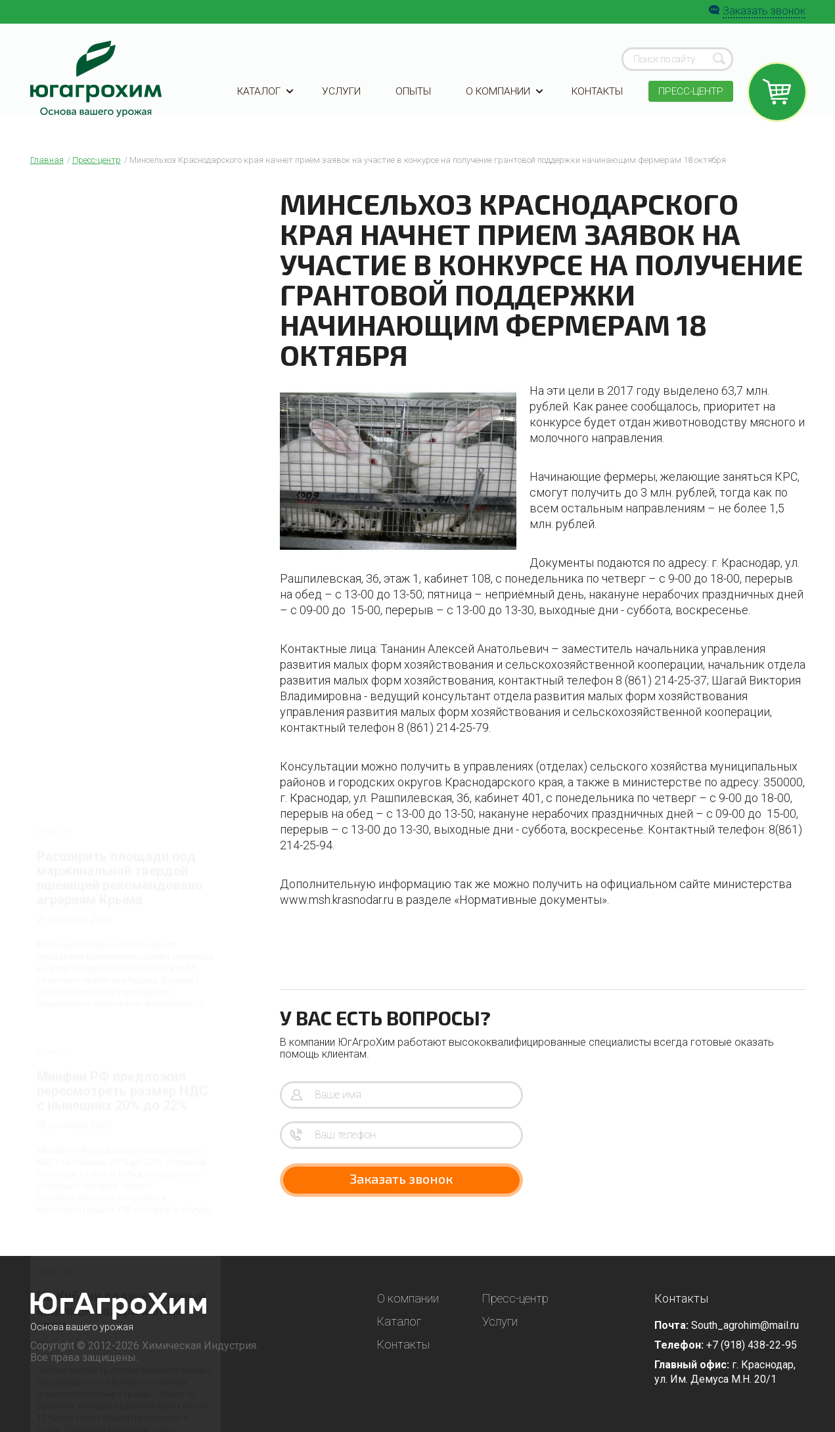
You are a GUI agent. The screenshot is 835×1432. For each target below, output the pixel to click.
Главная (47, 160)
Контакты (594, 100)
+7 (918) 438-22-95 (751, 1345)
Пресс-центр (689, 100)
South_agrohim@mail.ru (745, 1325)
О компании (502, 100)
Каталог (265, 100)
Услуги (340, 100)
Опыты (411, 100)
